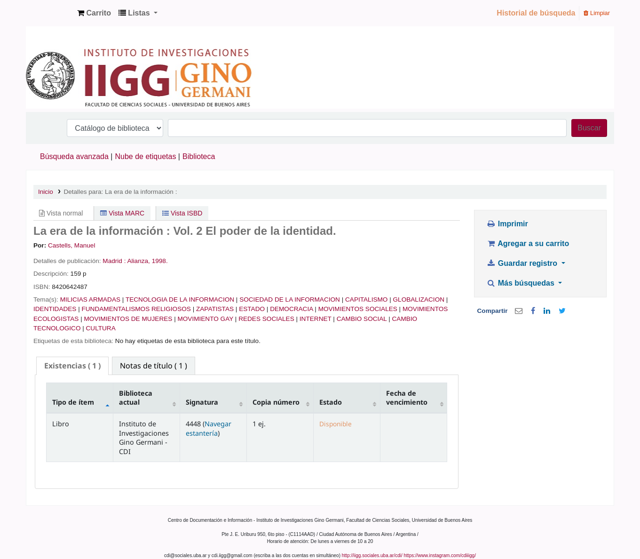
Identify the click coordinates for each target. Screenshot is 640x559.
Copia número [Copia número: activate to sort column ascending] (276, 402)
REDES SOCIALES (266, 318)
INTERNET (316, 318)
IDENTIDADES (54, 308)
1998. (160, 260)
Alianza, (138, 260)
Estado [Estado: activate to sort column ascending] (330, 402)
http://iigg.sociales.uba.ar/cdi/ (372, 555)
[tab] (72, 366)
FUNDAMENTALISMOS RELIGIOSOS (136, 308)
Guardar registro (523, 263)
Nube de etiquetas (145, 156)
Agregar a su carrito (527, 244)
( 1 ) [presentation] (72, 365)
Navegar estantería (208, 428)
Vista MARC (122, 213)
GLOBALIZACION (419, 299)
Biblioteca (198, 156)
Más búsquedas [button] (521, 283)
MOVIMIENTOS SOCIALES (357, 308)
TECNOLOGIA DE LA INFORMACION (180, 299)
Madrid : (114, 260)
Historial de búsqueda (536, 13)
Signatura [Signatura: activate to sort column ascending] (202, 402)
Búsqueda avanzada (74, 156)
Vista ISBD (182, 213)
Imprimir (507, 224)
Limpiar (597, 12)
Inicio (45, 191)
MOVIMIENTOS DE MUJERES (128, 318)
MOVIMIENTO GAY (205, 318)
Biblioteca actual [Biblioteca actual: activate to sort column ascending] (135, 398)
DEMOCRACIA (291, 308)
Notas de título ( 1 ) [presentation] (153, 365)
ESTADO (252, 308)
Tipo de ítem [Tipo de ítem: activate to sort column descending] (73, 402)
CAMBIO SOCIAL (362, 318)
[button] (94, 13)
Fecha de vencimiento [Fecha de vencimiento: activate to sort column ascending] (406, 398)
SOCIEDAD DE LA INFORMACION (289, 299)
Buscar (589, 128)
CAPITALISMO (366, 299)
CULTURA (101, 328)
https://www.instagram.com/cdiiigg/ (440, 555)
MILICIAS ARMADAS (90, 299)
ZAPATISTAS (215, 308)
